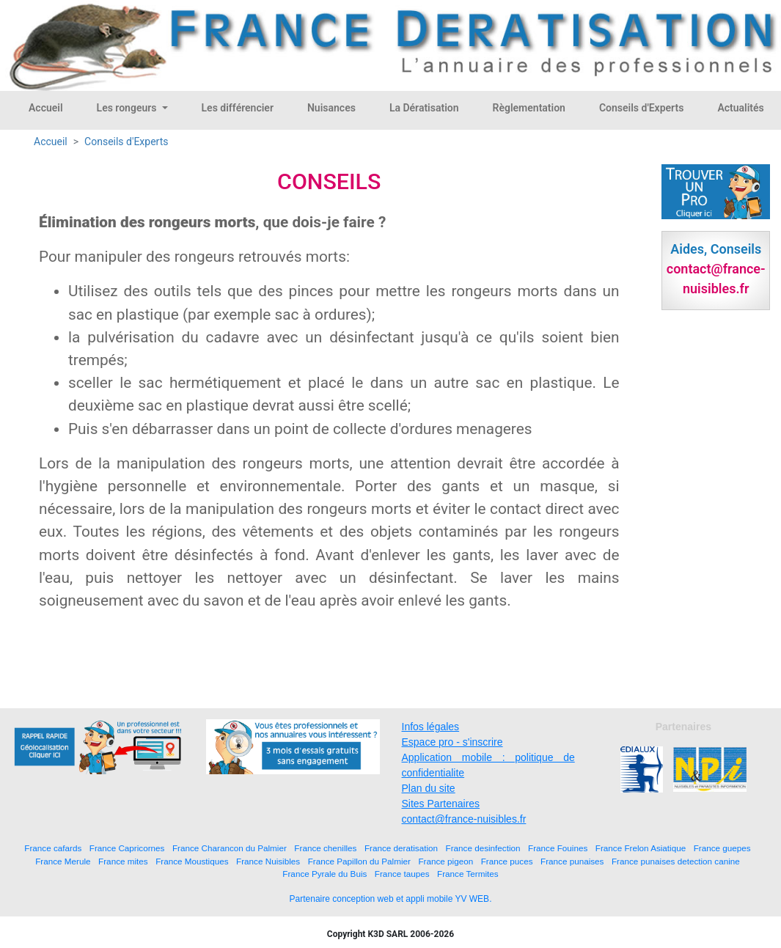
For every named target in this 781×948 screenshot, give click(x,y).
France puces (507, 861)
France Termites (468, 873)
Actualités (740, 108)
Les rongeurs (128, 108)
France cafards (52, 848)
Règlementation (529, 108)
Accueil (46, 108)
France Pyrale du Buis (324, 873)
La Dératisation (424, 108)
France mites (123, 861)
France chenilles (325, 848)
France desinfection (483, 848)
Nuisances (331, 108)
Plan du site (428, 788)
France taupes (402, 873)
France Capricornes (127, 848)
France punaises (572, 861)
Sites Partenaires (441, 803)
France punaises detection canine (676, 861)
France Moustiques (191, 861)
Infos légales (431, 726)
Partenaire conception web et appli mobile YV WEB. (391, 899)
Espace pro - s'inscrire (452, 742)
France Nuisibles (268, 861)
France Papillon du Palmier (359, 861)
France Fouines (557, 848)
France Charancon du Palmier (229, 848)
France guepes (722, 848)
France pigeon (445, 861)
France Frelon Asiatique (640, 848)
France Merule (62, 861)
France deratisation (401, 848)
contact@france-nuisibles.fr (464, 819)
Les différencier (238, 108)
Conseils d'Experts (641, 108)
